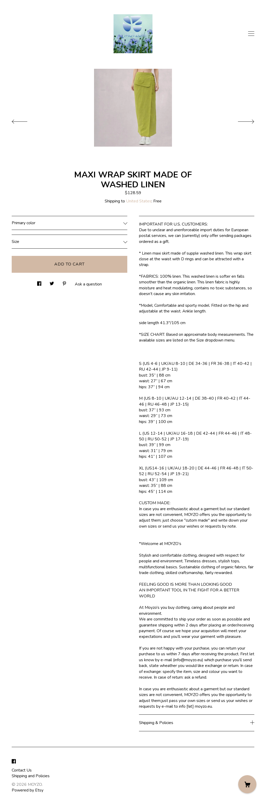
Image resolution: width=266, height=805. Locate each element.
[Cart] (247, 784)
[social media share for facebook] (39, 282)
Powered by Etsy (27, 790)
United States (138, 201)
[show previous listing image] (25, 120)
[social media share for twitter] (52, 282)
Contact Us (22, 770)
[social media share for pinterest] (64, 282)
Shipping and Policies (31, 776)
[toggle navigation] (251, 33)
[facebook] (14, 762)
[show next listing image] (241, 120)
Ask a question (88, 284)
